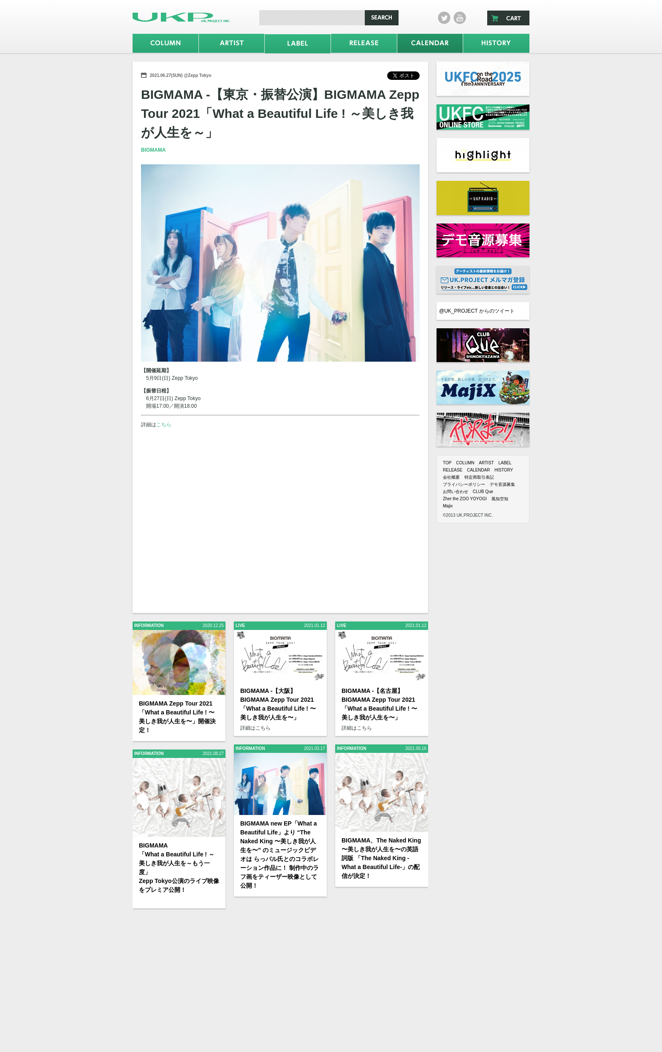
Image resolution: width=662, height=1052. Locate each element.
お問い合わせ (455, 491)
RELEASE (452, 470)
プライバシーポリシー (464, 484)
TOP (447, 463)
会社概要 (451, 477)
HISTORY (503, 470)
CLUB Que (483, 491)
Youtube (459, 17)
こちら (163, 425)
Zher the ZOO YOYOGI (465, 498)
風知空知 (499, 498)
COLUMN (465, 463)
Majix (448, 506)
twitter (444, 17)
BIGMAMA (153, 150)
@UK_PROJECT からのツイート (477, 311)
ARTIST (486, 463)
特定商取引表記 (479, 477)
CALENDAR (478, 470)
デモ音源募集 (502, 484)
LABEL (504, 463)
